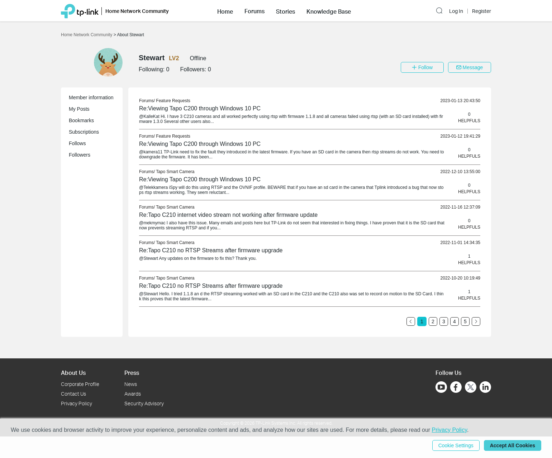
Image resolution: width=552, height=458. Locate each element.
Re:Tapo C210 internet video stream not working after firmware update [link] (228, 215)
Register (481, 11)
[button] (225, 11)
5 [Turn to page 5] (465, 321)
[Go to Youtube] (441, 387)
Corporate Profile (80, 384)
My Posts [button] (79, 109)
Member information (91, 97)
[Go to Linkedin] (485, 387)
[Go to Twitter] (470, 387)
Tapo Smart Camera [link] (175, 171)
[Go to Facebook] (456, 387)
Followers (79, 155)
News (130, 384)
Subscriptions (84, 132)
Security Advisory (144, 403)
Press (131, 372)
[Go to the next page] (476, 321)
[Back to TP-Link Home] (80, 11)
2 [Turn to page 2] (433, 321)
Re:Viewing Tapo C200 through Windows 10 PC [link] (200, 108)
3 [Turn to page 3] (443, 321)
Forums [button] (254, 11)
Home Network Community (87, 34)
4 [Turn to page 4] (454, 321)
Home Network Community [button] (137, 11)
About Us (73, 372)
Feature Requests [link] (173, 100)
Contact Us (73, 394)
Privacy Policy (76, 403)
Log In (456, 11)
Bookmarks (81, 120)
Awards (132, 394)
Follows (77, 143)
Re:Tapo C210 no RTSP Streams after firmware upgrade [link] (211, 250)
